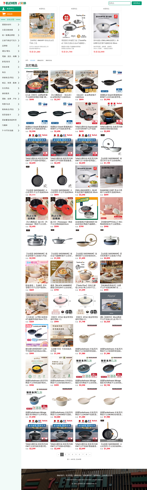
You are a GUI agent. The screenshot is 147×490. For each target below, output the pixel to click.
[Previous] (58, 454)
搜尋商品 (136, 3)
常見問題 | (69, 475)
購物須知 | (78, 475)
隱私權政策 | (87, 475)
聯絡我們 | (61, 475)
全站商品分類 (107, 475)
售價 (27, 99)
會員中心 (9, 9)
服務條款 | (97, 475)
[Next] (90, 454)
